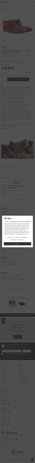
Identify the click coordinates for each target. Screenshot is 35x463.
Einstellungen (13, 239)
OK (17, 243)
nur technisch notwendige (20, 237)
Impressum (9, 237)
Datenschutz (22, 239)
